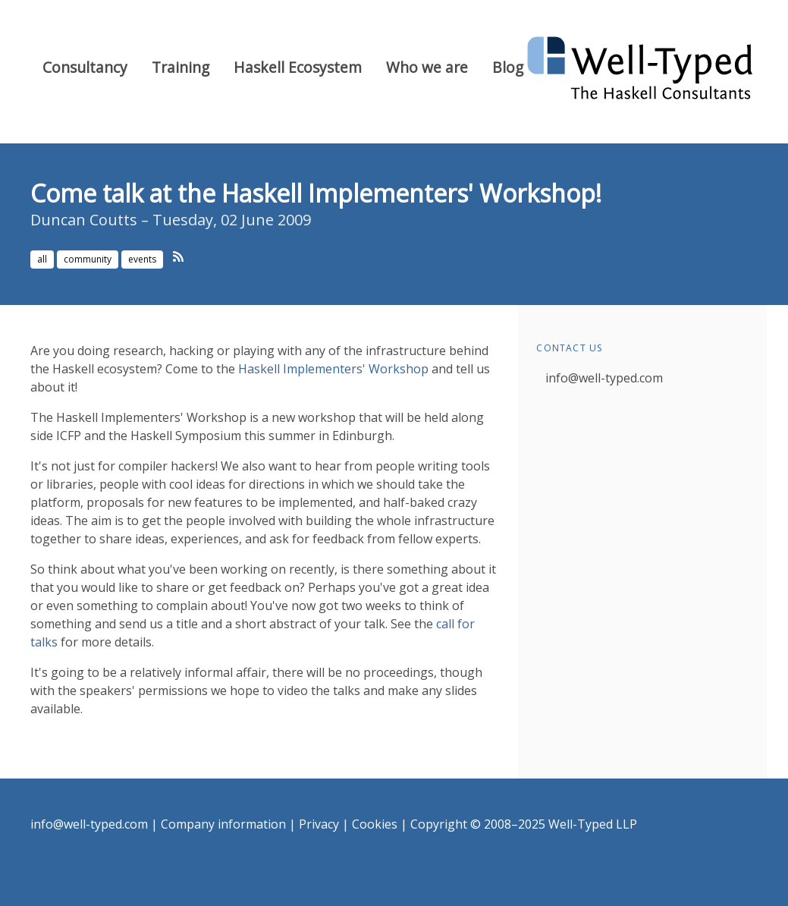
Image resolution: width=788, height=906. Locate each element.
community (87, 259)
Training (180, 67)
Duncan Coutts (83, 219)
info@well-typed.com (604, 378)
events (142, 259)
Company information (223, 824)
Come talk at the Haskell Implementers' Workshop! (315, 193)
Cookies (374, 824)
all (42, 259)
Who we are (427, 67)
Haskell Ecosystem (298, 67)
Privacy (319, 824)
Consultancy (84, 67)
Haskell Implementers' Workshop (333, 368)
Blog (507, 67)
